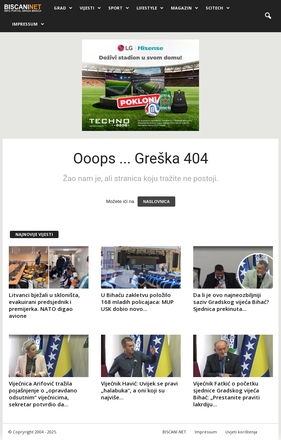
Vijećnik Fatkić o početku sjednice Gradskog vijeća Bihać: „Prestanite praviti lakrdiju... (226, 394)
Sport (118, 8)
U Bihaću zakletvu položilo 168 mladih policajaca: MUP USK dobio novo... (137, 301)
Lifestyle (150, 8)
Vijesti (90, 8)
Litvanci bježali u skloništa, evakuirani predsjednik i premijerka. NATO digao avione (44, 305)
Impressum (28, 24)
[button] (268, 16)
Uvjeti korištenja (241, 432)
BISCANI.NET (174, 432)
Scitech (218, 8)
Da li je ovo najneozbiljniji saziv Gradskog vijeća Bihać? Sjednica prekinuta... (231, 301)
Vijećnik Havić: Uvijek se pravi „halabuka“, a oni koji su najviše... (139, 390)
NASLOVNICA (156, 201)
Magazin (184, 8)
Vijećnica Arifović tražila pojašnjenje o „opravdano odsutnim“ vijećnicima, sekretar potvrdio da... (43, 394)
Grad (63, 8)
